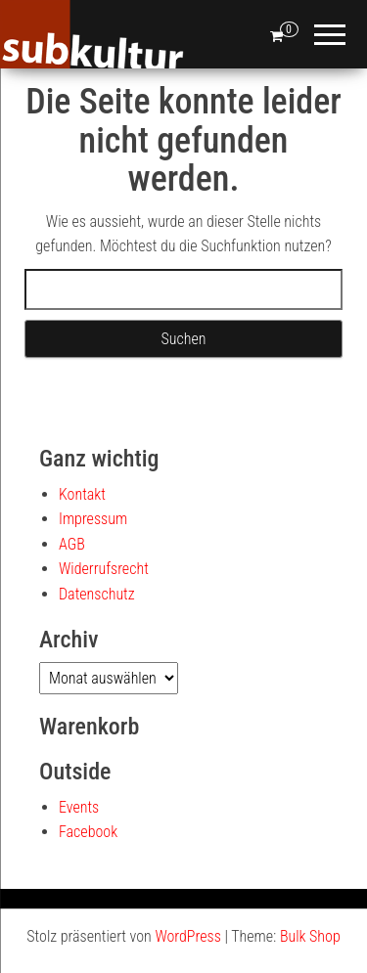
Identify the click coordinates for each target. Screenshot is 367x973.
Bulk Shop (310, 936)
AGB (72, 544)
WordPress (187, 936)
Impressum (93, 518)
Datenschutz (97, 594)
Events (79, 807)
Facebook (88, 831)
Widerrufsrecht (104, 568)
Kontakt (82, 494)
